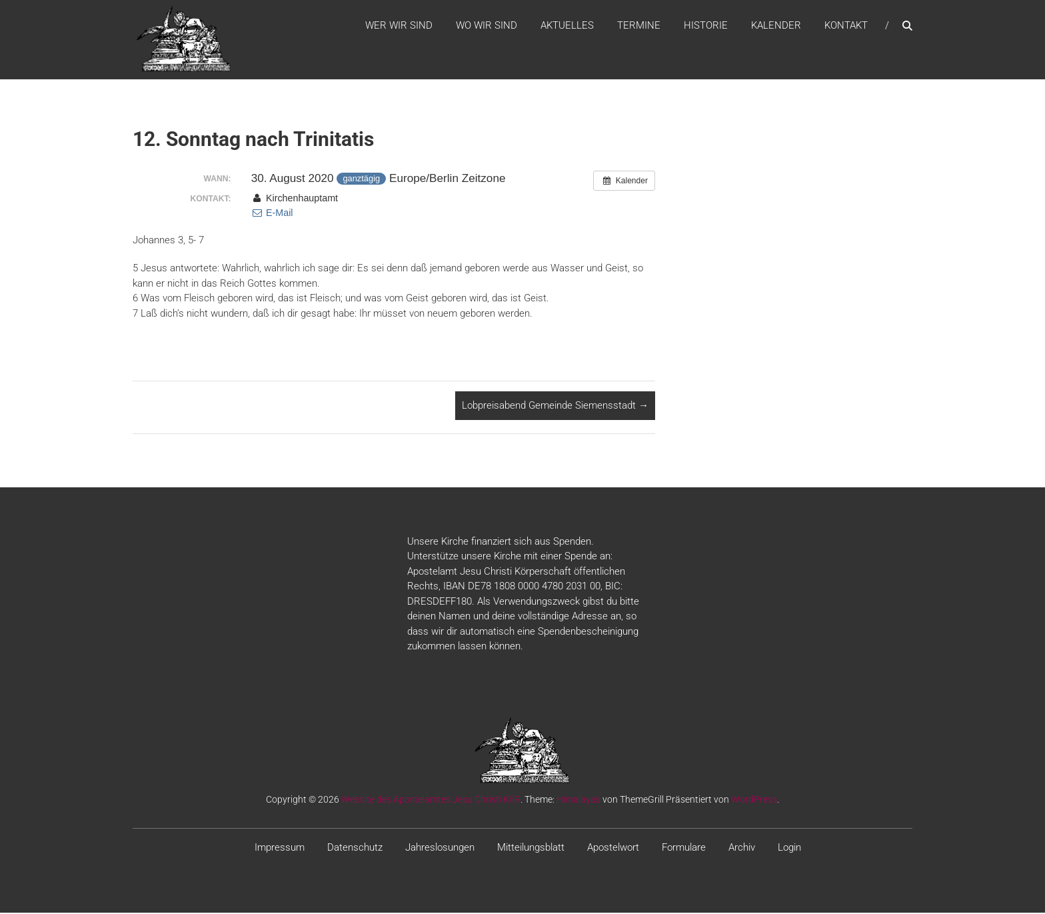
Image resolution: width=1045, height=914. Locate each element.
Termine (638, 26)
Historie (706, 26)
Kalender (776, 26)
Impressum (280, 848)
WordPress (754, 800)
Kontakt (846, 26)
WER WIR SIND (399, 26)
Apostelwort (613, 848)
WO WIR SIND (486, 26)
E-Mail (272, 214)
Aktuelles (567, 26)
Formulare (684, 848)
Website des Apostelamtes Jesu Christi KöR (431, 800)
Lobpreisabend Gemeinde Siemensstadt (555, 407)
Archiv (741, 848)
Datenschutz (355, 848)
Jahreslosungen (440, 848)
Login (789, 848)
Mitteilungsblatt (530, 848)
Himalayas (578, 800)
